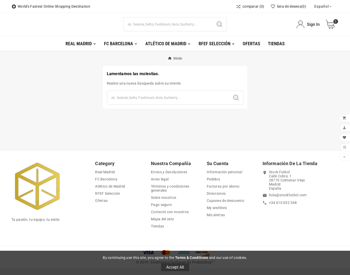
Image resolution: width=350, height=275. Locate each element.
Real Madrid (105, 178)
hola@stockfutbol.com (288, 201)
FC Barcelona (106, 186)
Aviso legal (159, 186)
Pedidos (213, 186)
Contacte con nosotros (170, 218)
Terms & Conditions (191, 258)
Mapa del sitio (162, 225)
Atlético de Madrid (110, 193)
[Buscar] (168, 27)
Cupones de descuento (225, 207)
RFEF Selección (107, 200)
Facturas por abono (223, 193)
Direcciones (216, 200)
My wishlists (217, 214)
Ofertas (101, 207)
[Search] (219, 27)
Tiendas (157, 233)
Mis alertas (216, 221)
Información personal (224, 178)
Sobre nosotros (163, 204)
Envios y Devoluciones (169, 178)
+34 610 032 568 (283, 209)
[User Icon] (308, 28)
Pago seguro (161, 211)
